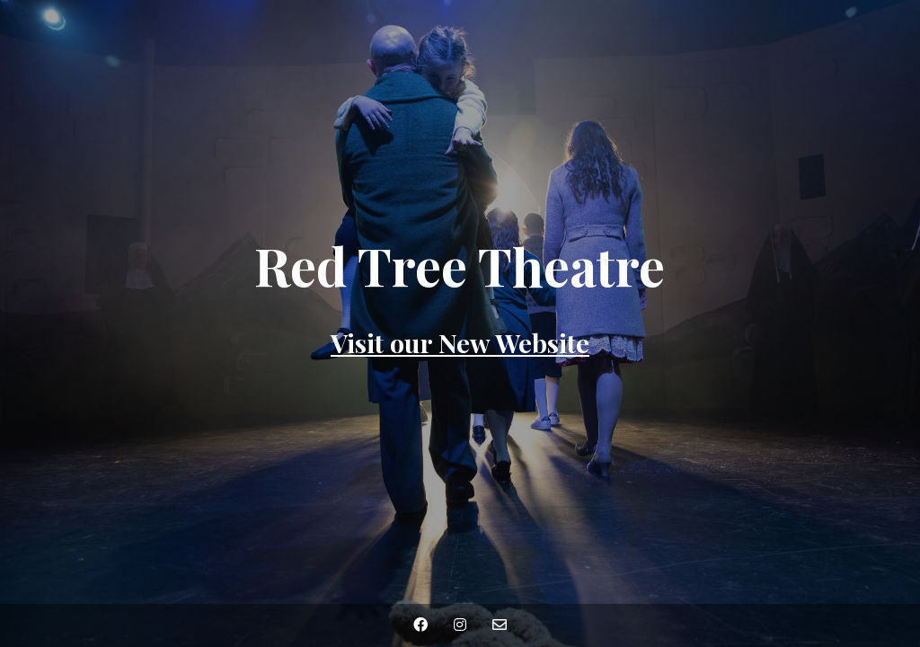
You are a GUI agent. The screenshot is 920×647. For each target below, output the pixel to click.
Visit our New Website (460, 342)
